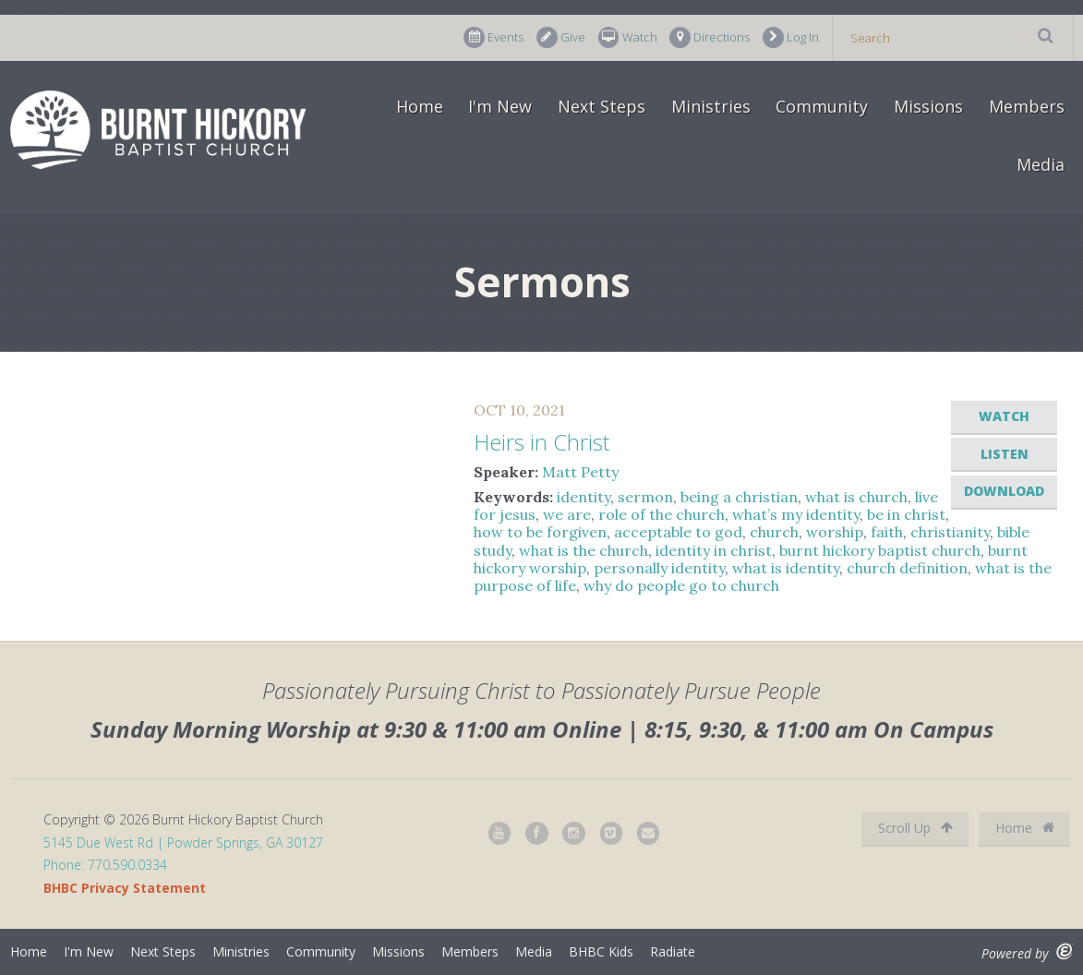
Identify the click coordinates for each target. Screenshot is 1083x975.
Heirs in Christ (541, 442)
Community (822, 106)
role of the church (661, 514)
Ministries (711, 106)
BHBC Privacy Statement (124, 888)
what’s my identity (796, 514)
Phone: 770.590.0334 (105, 864)
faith (887, 532)
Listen (1005, 454)
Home (419, 106)
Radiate (672, 951)
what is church (856, 497)
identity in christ (714, 550)
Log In (791, 37)
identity (583, 497)
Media (1041, 164)
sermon (645, 497)
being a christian (739, 497)
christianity (950, 532)
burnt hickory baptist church (880, 550)
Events (493, 37)
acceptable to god (678, 532)
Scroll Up (915, 828)
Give (560, 37)
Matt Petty (580, 472)
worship (834, 532)
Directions (709, 37)
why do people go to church (681, 585)
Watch (627, 37)
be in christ (906, 514)
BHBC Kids (601, 951)
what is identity (785, 568)
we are (567, 514)
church (774, 532)
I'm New (500, 106)
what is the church (583, 550)
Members (1027, 106)
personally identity (659, 568)
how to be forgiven (540, 532)
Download (1004, 491)
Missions (928, 106)
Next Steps (601, 106)
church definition (907, 568)
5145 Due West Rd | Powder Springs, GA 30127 (183, 842)
